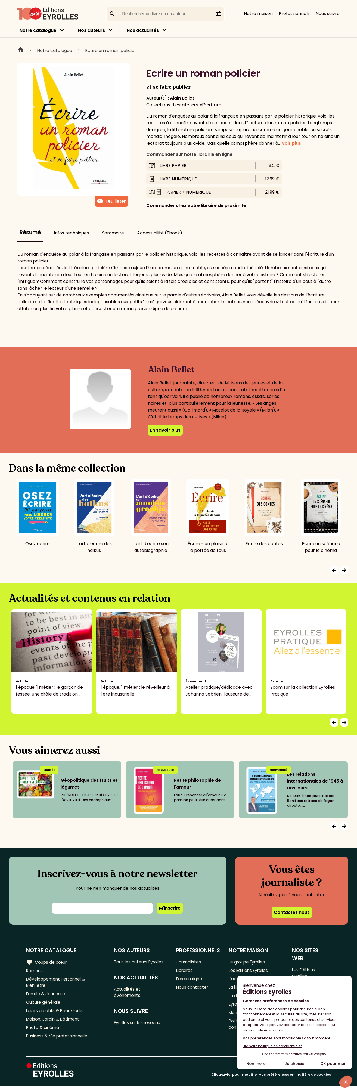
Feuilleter (111, 201)
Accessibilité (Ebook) (159, 233)
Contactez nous (292, 912)
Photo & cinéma (43, 1031)
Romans (35, 971)
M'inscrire (170, 908)
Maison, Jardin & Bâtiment (54, 1022)
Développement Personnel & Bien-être (57, 983)
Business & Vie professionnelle (58, 1040)
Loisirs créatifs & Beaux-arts (56, 1013)
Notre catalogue (38, 30)
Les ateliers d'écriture (197, 105)
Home (20, 50)
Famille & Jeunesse (46, 996)
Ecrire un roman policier (110, 50)
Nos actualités (143, 30)
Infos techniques (71, 233)
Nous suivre (328, 13)
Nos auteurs (91, 30)
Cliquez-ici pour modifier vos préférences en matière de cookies (271, 1079)
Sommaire (113, 233)
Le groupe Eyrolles (248, 962)
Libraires (185, 971)
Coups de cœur (47, 962)
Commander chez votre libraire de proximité (196, 205)
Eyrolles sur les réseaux (139, 1024)
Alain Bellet (182, 98)
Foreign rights (191, 980)
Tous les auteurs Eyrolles (141, 962)
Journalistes (189, 962)
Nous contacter (193, 989)
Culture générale (44, 1005)
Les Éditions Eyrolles (250, 971)
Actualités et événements (128, 993)
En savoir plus (165, 430)
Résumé (30, 232)
